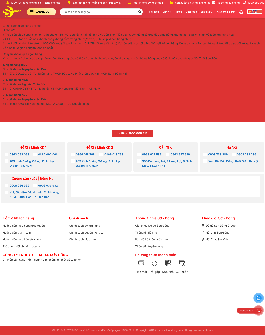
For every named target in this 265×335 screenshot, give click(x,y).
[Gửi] (139, 12)
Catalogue (191, 11)
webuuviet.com (203, 330)
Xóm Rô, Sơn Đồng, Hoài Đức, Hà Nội (233, 161)
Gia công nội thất (226, 11)
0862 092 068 (19, 154)
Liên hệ (167, 11)
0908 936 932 (19, 185)
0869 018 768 (85, 154)
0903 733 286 (218, 154)
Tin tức (178, 11)
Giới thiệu (154, 11)
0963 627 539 (151, 154)
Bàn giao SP (207, 11)
